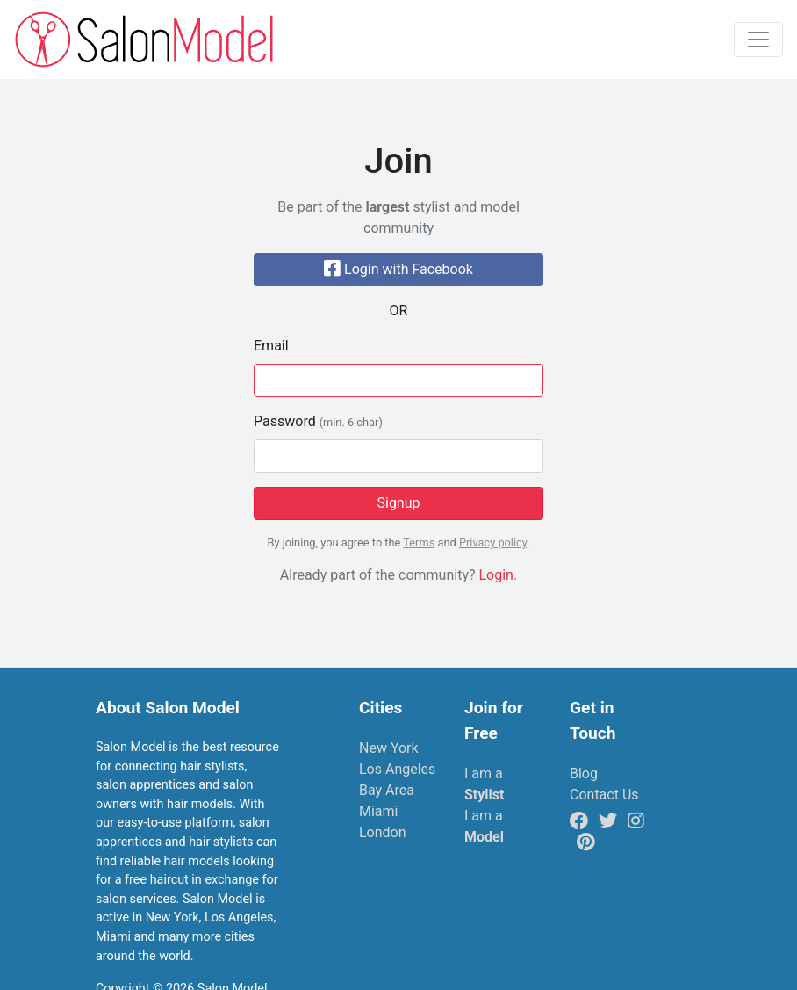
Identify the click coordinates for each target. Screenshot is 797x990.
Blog (584, 773)
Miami (378, 811)
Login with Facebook (398, 269)
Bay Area (386, 790)
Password (318, 421)
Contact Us (604, 794)
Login (495, 575)
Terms (418, 542)
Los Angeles (397, 769)
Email (271, 345)
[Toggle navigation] (758, 39)
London (382, 832)
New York (389, 748)
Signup (398, 503)
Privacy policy (493, 542)
